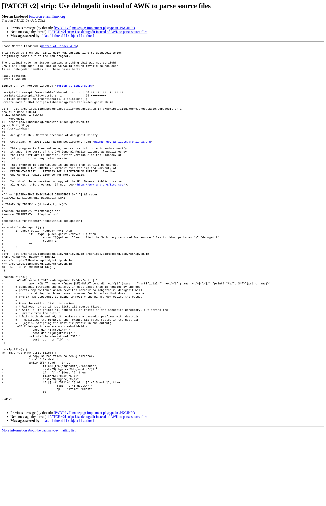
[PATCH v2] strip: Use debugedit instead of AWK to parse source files (97, 32)
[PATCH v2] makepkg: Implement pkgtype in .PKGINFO (94, 28)
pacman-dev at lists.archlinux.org (122, 161)
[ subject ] (73, 36)
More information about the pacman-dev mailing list (39, 502)
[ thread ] (58, 36)
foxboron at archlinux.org (47, 16)
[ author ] (87, 36)
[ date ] (46, 36)
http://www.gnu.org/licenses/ (101, 213)
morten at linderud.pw (59, 47)
